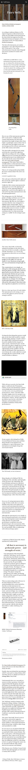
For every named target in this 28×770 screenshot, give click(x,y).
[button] (2, 2)
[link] (14, 369)
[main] (14, 12)
